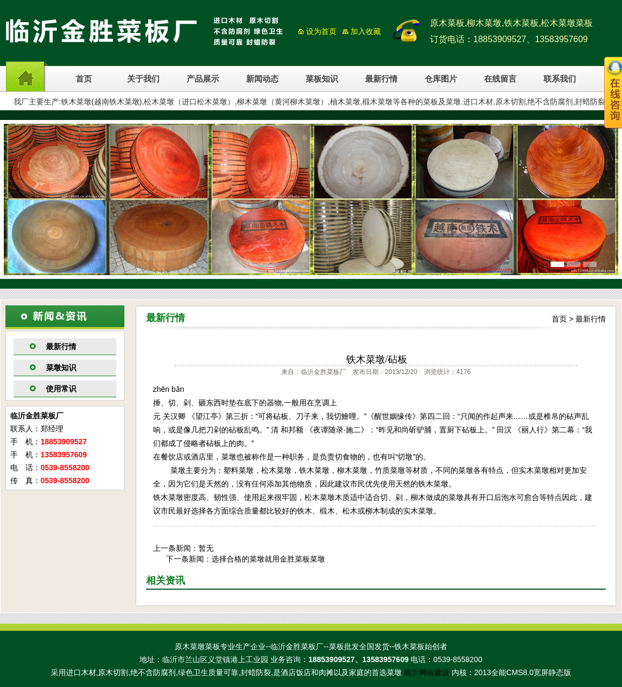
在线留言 (500, 79)
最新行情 (381, 79)
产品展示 (203, 79)
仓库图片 (441, 79)
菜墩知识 (61, 367)
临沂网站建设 (426, 672)
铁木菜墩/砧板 (376, 359)
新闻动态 (262, 79)
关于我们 (143, 79)
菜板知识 (322, 79)
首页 (84, 79)
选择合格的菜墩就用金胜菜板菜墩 (268, 559)
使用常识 (61, 388)
